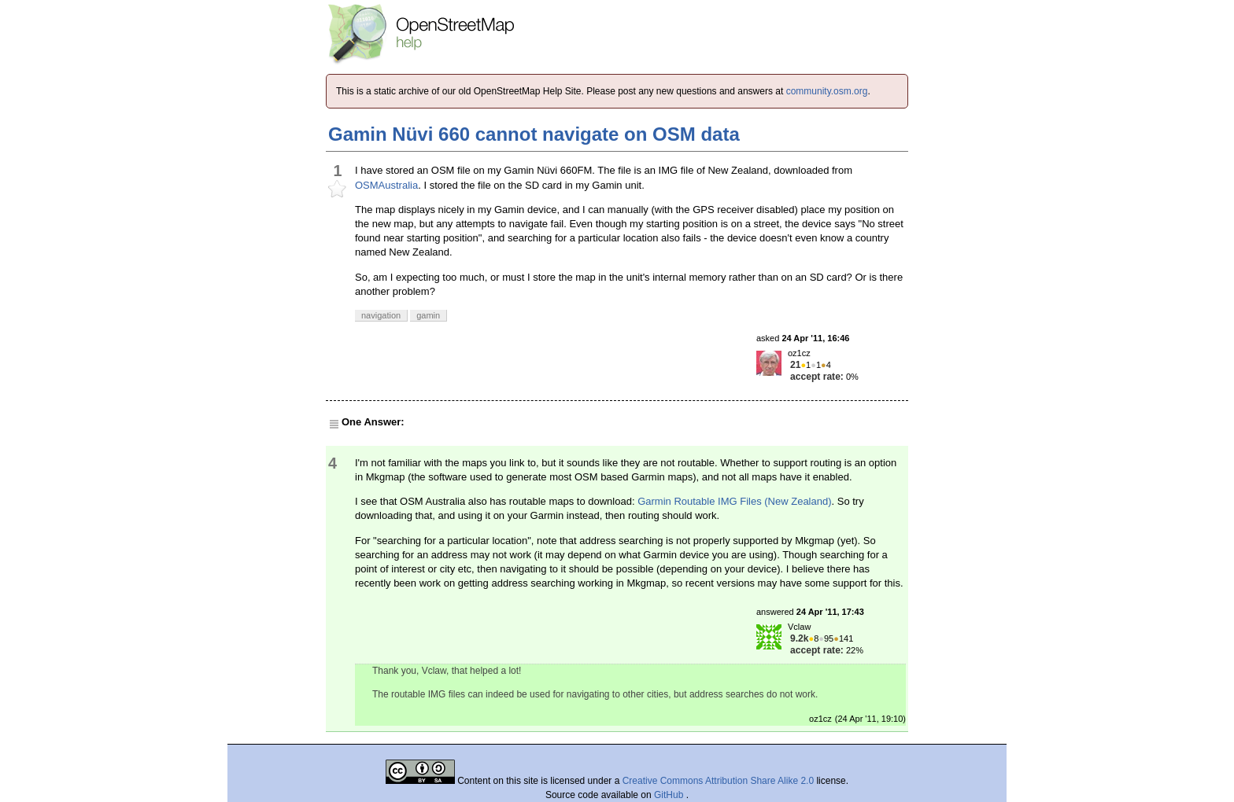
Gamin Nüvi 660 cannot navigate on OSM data (534, 134)
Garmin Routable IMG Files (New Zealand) (734, 501)
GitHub (670, 794)
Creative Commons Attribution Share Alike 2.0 (718, 780)
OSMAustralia (386, 185)
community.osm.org (827, 91)
